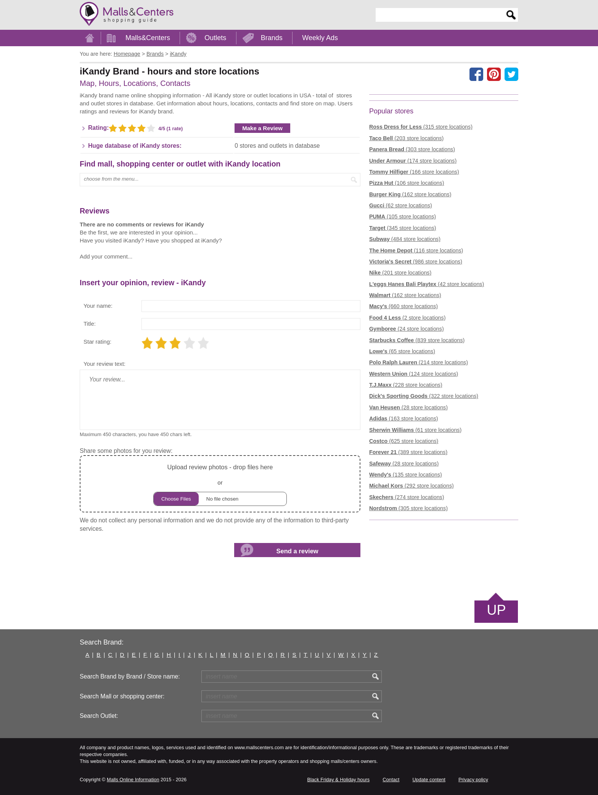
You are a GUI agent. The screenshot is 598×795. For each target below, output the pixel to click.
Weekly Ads (320, 38)
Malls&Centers (147, 38)
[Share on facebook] (476, 74)
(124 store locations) (413, 374)
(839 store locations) (417, 340)
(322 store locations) (423, 396)
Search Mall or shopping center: (122, 696)
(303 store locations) (412, 149)
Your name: (98, 305)
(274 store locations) (406, 497)
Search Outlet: (99, 716)
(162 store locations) (410, 194)
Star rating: (97, 341)
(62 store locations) (400, 205)
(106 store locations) (406, 183)
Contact (391, 779)
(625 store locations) (403, 441)
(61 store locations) (415, 430)
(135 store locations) (405, 475)
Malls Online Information (133, 779)
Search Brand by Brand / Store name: (130, 676)
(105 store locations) (402, 216)
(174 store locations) (413, 161)
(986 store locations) (415, 262)
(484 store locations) (404, 239)
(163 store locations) (403, 418)
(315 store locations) (421, 127)
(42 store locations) (426, 284)
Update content (428, 779)
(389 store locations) (408, 452)
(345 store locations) (402, 228)
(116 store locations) (416, 250)
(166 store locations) (414, 172)
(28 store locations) (408, 407)
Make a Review (262, 128)
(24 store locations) (406, 329)
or (220, 484)
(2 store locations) (407, 318)
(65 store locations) (402, 351)
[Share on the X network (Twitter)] (511, 74)
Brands (272, 38)
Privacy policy (473, 779)
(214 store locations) (418, 362)
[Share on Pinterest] (494, 74)
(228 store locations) (405, 385)
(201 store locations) (400, 273)
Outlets (215, 38)
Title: (90, 323)
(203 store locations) (406, 138)
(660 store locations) (403, 306)
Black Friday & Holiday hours (338, 779)
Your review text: (104, 363)
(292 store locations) (411, 486)
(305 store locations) (408, 508)
